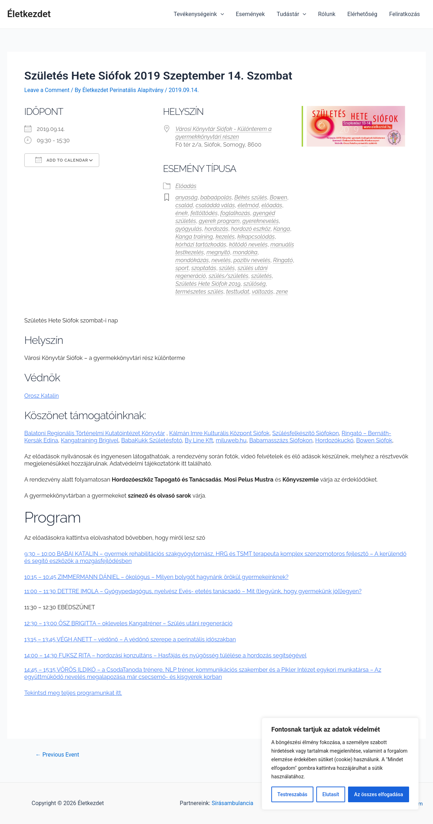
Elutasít (330, 794)
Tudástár (293, 14)
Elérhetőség (363, 14)
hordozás (216, 228)
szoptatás (203, 267)
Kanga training (194, 236)
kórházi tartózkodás (201, 244)
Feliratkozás (404, 14)
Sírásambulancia (232, 803)
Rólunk (328, 14)
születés (261, 275)
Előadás (186, 185)
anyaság (187, 197)
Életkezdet (29, 14)
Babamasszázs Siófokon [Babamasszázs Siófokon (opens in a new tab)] (280, 440)
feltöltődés (204, 212)
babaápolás (216, 197)
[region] (340, 764)
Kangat (70, 440)
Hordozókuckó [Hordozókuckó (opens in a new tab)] (334, 440)
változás (262, 291)
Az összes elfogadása (378, 794)
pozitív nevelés (251, 259)
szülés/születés (228, 275)
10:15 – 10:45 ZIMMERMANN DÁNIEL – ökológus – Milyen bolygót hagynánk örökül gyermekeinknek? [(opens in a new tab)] (156, 576)
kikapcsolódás (256, 236)
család (184, 205)
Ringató (283, 259)
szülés (227, 267)
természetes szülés (199, 291)
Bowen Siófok (374, 440)
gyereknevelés (260, 220)
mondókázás (192, 259)
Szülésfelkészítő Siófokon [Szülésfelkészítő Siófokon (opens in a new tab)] (305, 433)
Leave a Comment (47, 90)
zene (282, 291)
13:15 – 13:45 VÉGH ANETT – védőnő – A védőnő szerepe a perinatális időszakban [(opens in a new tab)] (130, 639)
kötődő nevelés (248, 244)
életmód (248, 205)
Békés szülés (251, 197)
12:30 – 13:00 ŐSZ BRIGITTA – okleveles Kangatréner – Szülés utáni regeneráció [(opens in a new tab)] (128, 623)
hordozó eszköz (251, 228)
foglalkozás (235, 212)
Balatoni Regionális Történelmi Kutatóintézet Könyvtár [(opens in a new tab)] (94, 433)
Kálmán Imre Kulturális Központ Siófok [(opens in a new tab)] (219, 433)
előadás (272, 205)
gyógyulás (189, 228)
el (116, 440)
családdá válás (215, 205)
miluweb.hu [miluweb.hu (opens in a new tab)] (231, 440)
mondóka (245, 252)
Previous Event (57, 754)
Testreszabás (292, 794)
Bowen (278, 197)
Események (252, 14)
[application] (223, 14)
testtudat (237, 291)
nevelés (221, 259)
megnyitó (218, 252)
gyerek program (219, 220)
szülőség (254, 283)
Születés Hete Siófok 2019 (208, 283)
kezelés (225, 236)
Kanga (281, 228)
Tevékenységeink (201, 14)
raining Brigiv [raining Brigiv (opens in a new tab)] (97, 440)
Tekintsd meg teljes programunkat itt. (73, 692)
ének (182, 212)
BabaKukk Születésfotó (151, 440)
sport (182, 267)
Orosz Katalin (41, 395)
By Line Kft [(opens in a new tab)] (199, 440)
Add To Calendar (61, 159)
